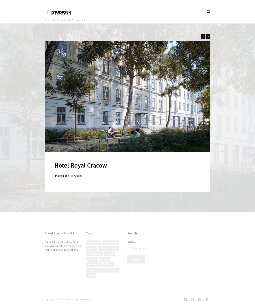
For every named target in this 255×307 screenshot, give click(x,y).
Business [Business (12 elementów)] (104, 251)
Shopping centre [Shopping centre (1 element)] (110, 273)
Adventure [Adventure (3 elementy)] (94, 246)
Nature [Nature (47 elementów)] (108, 268)
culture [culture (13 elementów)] (92, 262)
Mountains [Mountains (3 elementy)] (94, 268)
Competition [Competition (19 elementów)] (95, 257)
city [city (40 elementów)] (116, 251)
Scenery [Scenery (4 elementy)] (93, 273)
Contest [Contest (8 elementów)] (110, 257)
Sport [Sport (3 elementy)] (91, 279)
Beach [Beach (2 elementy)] (92, 251)
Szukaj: (131, 245)
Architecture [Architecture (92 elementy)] (111, 246)
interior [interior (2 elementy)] (105, 262)
